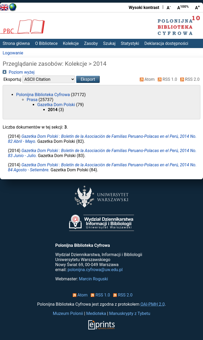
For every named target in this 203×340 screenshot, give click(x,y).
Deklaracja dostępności (166, 43)
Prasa (33, 99)
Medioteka (96, 313)
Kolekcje (71, 43)
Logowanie (13, 52)
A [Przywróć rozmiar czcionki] (183, 7)
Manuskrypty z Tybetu (129, 313)
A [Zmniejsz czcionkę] (169, 7)
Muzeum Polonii (68, 313)
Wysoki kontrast (144, 7)
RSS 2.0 (189, 79)
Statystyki (130, 43)
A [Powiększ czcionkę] (197, 7)
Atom (146, 79)
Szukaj (109, 43)
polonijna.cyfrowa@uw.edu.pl (95, 269)
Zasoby (91, 43)
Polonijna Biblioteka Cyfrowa (43, 94)
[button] (88, 79)
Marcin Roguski (93, 278)
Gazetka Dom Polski (56, 104)
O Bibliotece (46, 43)
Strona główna (16, 43)
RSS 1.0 (166, 79)
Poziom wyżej (19, 72)
